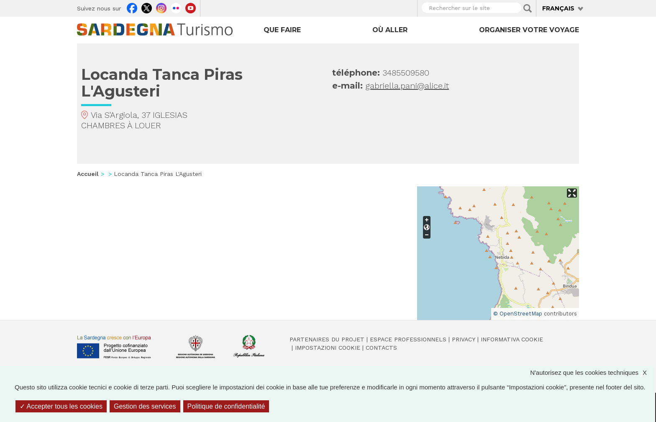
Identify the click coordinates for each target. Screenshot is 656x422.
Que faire (282, 30)
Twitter (146, 7)
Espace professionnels (408, 339)
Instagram (161, 7)
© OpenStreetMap (517, 313)
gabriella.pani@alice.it (407, 86)
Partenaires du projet (327, 339)
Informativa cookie (512, 339)
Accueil (88, 173)
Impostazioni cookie (327, 347)
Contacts (381, 347)
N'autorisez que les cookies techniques (592, 372)
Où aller (389, 30)
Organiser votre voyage (529, 30)
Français (558, 8)
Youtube (190, 7)
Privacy (463, 339)
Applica (527, 8)
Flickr (176, 7)
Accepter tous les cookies (61, 406)
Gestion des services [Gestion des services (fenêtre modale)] (145, 406)
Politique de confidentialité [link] (226, 406)
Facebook (132, 7)
